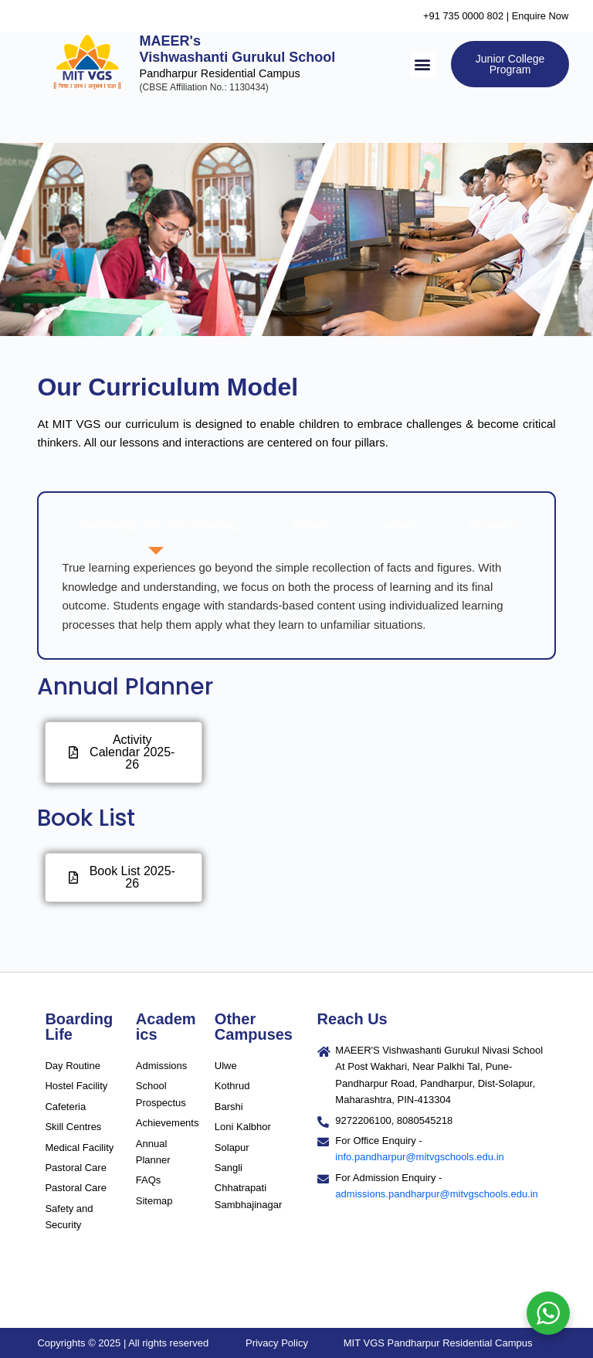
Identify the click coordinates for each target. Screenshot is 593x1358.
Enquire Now (541, 16)
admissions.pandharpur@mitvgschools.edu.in (436, 1194)
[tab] (155, 525)
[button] (422, 64)
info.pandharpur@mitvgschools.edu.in (419, 1157)
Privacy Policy (277, 1343)
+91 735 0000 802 (463, 16)
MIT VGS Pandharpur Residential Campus (438, 1343)
